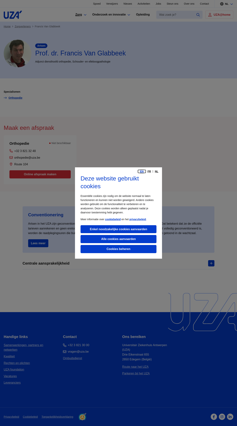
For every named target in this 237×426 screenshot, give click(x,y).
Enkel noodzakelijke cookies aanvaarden (118, 229)
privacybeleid (137, 219)
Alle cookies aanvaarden (118, 239)
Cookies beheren (119, 249)
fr (149, 171)
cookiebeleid (113, 219)
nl (156, 171)
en (141, 171)
